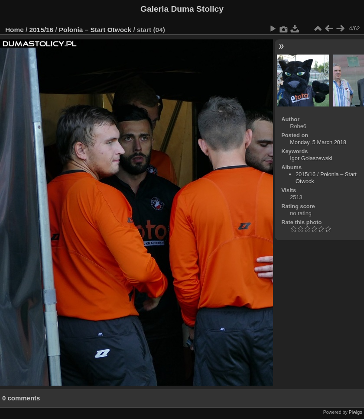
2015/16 (41, 29)
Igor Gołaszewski (311, 158)
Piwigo (355, 412)
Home (14, 29)
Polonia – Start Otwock (95, 29)
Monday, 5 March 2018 (318, 142)
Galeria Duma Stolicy (182, 8)
